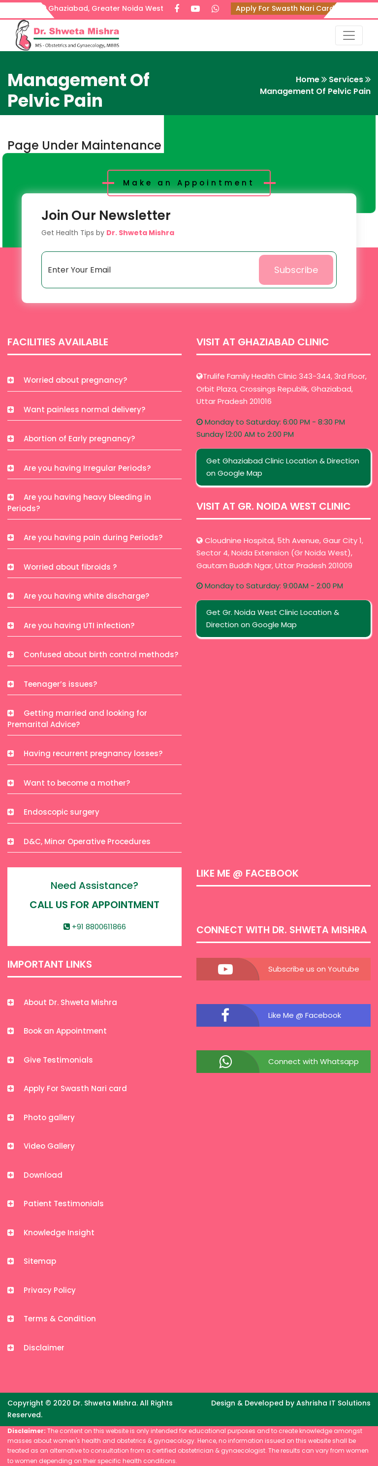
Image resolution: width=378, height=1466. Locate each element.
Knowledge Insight (50, 1232)
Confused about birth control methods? (92, 654)
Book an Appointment (57, 1031)
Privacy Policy (41, 1290)
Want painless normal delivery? (76, 409)
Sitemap (31, 1261)
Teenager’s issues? (52, 684)
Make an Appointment (189, 183)
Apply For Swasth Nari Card (285, 8)
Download (35, 1175)
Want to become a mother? (68, 783)
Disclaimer (35, 1348)
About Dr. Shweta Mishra (62, 1002)
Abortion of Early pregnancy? (71, 438)
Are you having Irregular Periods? (79, 468)
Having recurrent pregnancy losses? (84, 753)
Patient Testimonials (55, 1203)
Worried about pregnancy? (67, 380)
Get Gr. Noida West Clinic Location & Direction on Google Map (272, 618)
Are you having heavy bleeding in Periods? (79, 503)
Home (307, 79)
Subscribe (296, 270)
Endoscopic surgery (53, 812)
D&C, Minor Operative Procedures (79, 841)
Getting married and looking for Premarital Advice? (77, 719)
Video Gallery (41, 1146)
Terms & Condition (51, 1318)
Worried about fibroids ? (62, 567)
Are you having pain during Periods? (84, 537)
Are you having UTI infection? (70, 625)
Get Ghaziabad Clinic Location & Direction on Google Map (282, 467)
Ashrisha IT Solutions (333, 1403)
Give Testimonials (50, 1060)
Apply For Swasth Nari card (67, 1088)
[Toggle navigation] (349, 35)
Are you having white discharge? (78, 596)
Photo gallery (41, 1117)
